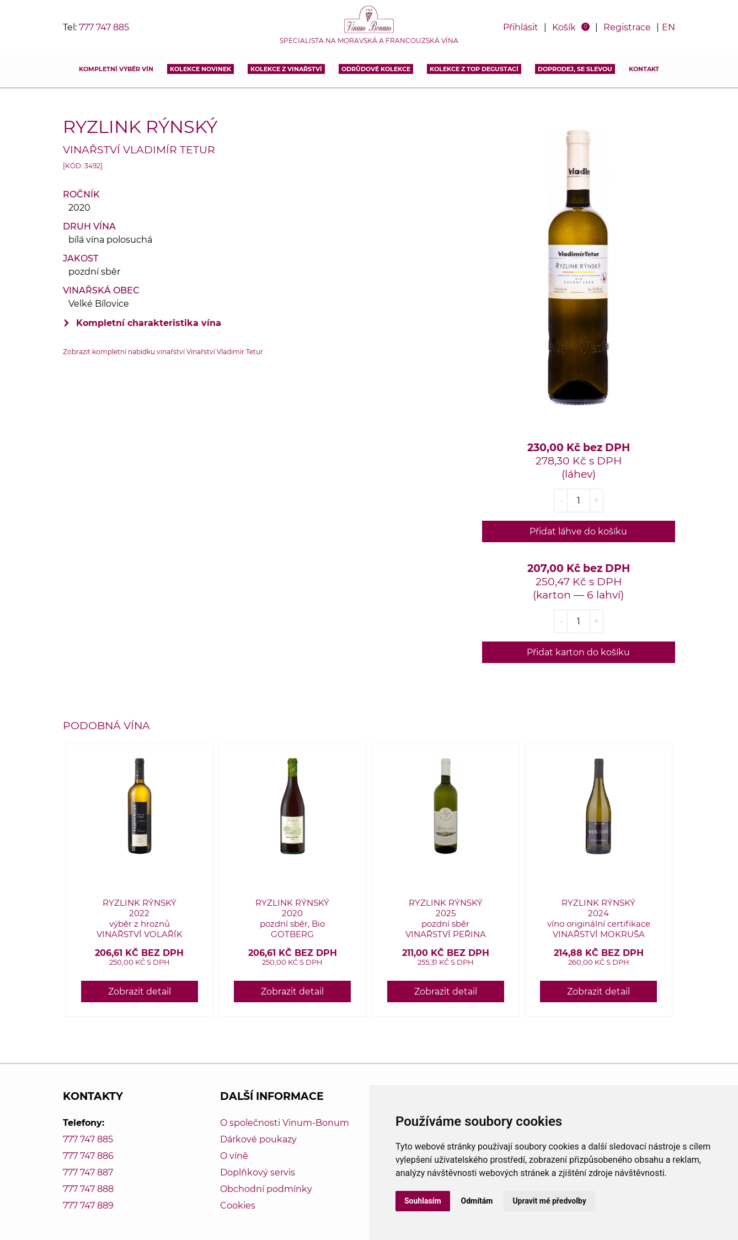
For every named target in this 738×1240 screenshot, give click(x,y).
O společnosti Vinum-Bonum (284, 1123)
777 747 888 (88, 1189)
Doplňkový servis (257, 1172)
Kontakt (644, 69)
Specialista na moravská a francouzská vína (369, 41)
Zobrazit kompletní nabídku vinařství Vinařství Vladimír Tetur (163, 352)
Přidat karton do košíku (578, 652)
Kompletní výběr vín (116, 69)
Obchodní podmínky (266, 1189)
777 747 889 (88, 1205)
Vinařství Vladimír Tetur (139, 149)
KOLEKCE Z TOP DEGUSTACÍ (474, 69)
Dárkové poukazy (258, 1139)
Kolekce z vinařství (286, 69)
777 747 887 (88, 1172)
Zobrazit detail (139, 991)
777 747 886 (88, 1156)
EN (668, 27)
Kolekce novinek (200, 69)
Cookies (237, 1205)
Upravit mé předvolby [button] (549, 1200)
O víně (234, 1156)
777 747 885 (104, 27)
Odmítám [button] (477, 1200)
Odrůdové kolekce (375, 69)
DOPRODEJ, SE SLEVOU (575, 69)
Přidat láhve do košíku (578, 531)
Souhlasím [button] (422, 1200)
